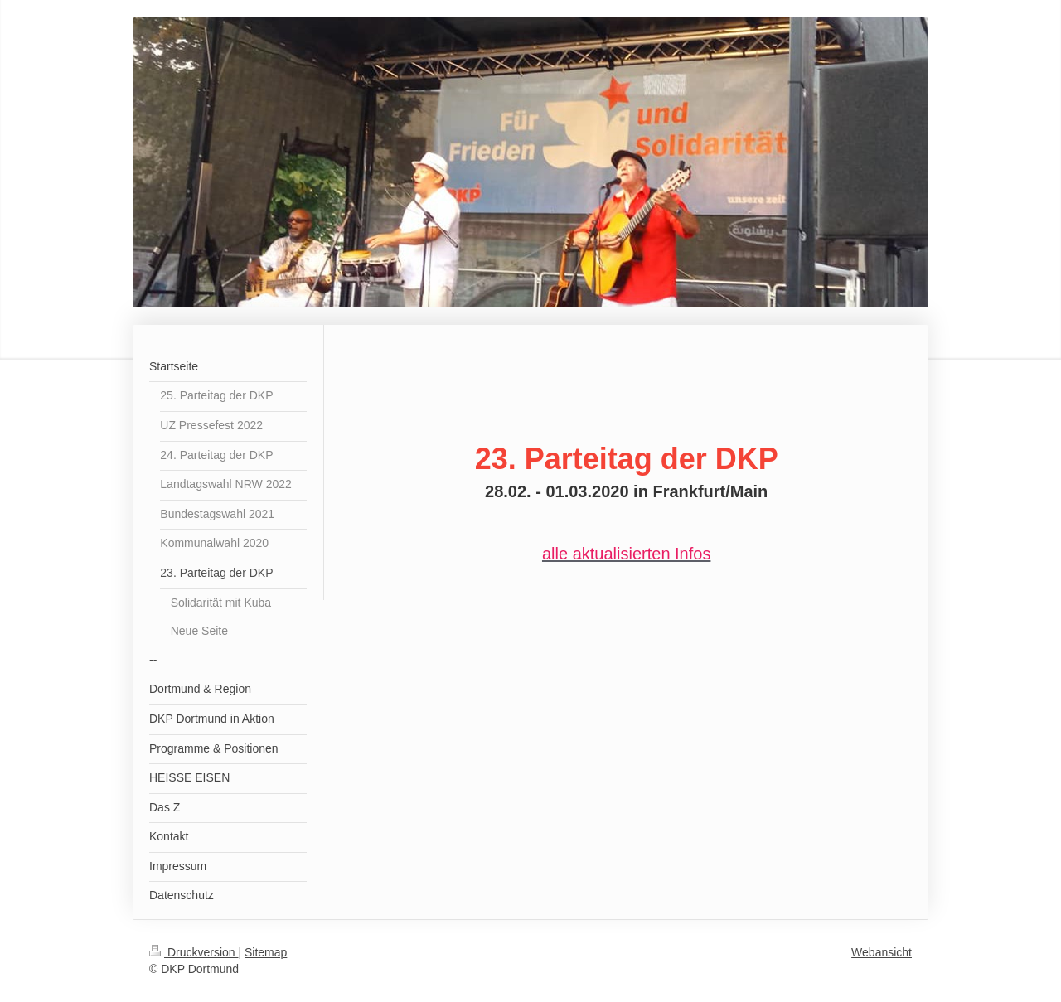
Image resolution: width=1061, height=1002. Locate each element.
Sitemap (266, 952)
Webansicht (881, 952)
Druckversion (193, 952)
